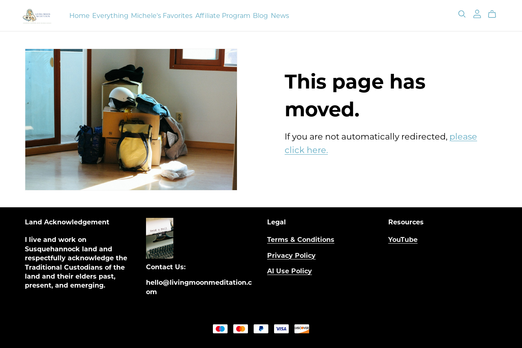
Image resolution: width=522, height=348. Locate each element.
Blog (260, 15)
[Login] (477, 14)
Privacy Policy (291, 255)
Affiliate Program (222, 15)
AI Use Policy (289, 271)
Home (79, 15)
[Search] (462, 14)
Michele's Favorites (161, 15)
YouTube (403, 240)
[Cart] (495, 14)
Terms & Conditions (300, 240)
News (280, 15)
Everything (110, 15)
